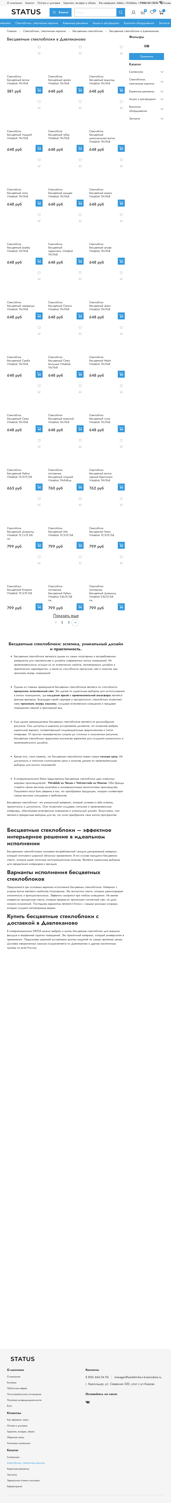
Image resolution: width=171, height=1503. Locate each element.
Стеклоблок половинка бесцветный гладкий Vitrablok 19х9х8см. (60, 475)
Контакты (11, 1382)
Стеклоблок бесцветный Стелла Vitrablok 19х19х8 (60, 305)
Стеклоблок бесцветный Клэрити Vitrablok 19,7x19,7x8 (19, 589)
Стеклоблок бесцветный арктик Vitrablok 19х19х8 (59, 79)
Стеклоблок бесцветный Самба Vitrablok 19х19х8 (18, 360)
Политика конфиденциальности (24, 1400)
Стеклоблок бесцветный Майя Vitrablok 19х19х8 (100, 360)
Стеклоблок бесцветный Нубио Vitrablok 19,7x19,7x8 (19, 473)
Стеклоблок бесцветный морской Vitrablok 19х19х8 (61, 418)
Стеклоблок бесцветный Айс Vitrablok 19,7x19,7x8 (60, 531)
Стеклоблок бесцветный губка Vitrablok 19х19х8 (58, 134)
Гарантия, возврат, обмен (21, 1431)
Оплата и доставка (49, 3)
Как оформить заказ (17, 1419)
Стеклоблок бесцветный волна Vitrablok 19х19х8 (18, 79)
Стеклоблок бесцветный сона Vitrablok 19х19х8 (99, 418)
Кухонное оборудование (139, 23)
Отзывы (166, 3)
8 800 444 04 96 (97, 1377)
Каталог (29, 3)
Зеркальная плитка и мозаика (23, 1480)
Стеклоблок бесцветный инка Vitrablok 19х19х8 (17, 192)
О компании (14, 3)
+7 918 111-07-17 (151, 3)
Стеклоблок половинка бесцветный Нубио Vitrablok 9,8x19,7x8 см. (60, 593)
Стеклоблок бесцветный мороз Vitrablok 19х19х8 (100, 192)
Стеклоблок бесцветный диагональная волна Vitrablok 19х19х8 (102, 136)
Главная (12, 31)
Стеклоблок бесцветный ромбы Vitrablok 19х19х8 (18, 247)
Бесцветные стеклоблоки (88, 31)
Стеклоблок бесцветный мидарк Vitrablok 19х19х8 (60, 192)
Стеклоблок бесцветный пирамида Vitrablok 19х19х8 (20, 305)
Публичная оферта (17, 1388)
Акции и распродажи (106, 23)
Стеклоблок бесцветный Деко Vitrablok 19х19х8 (100, 305)
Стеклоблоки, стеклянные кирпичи (36, 23)
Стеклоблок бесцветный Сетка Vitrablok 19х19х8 (18, 418)
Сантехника (136, 72)
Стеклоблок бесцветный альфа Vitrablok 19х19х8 (100, 247)
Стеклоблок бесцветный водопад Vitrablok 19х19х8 (102, 79)
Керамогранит (14, 1486)
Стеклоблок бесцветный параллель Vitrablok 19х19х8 (60, 249)
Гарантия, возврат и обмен (79, 3)
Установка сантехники (18, 1443)
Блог (9, 1406)
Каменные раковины (75, 23)
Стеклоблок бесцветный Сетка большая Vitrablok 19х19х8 (59, 362)
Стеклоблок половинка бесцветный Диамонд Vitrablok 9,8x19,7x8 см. (102, 593)
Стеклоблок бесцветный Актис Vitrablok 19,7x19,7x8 (101, 531)
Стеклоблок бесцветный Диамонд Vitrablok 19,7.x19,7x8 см (20, 533)
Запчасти (164, 23)
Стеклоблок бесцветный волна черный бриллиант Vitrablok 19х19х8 (100, 475)
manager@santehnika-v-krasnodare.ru (137, 1377)
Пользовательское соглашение (24, 1394)
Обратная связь (15, 1437)
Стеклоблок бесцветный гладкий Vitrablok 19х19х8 (19, 134)
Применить (146, 56)
